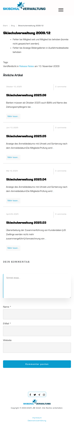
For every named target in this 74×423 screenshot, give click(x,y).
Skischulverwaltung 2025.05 (26, 136)
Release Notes (26, 66)
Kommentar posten (37, 364)
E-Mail (7, 324)
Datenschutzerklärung (37, 421)
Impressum (37, 418)
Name (7, 307)
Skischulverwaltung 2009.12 (26, 33)
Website (7, 340)
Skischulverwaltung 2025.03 (26, 222)
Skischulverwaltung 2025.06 (26, 95)
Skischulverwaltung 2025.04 (26, 179)
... (31, 107)
